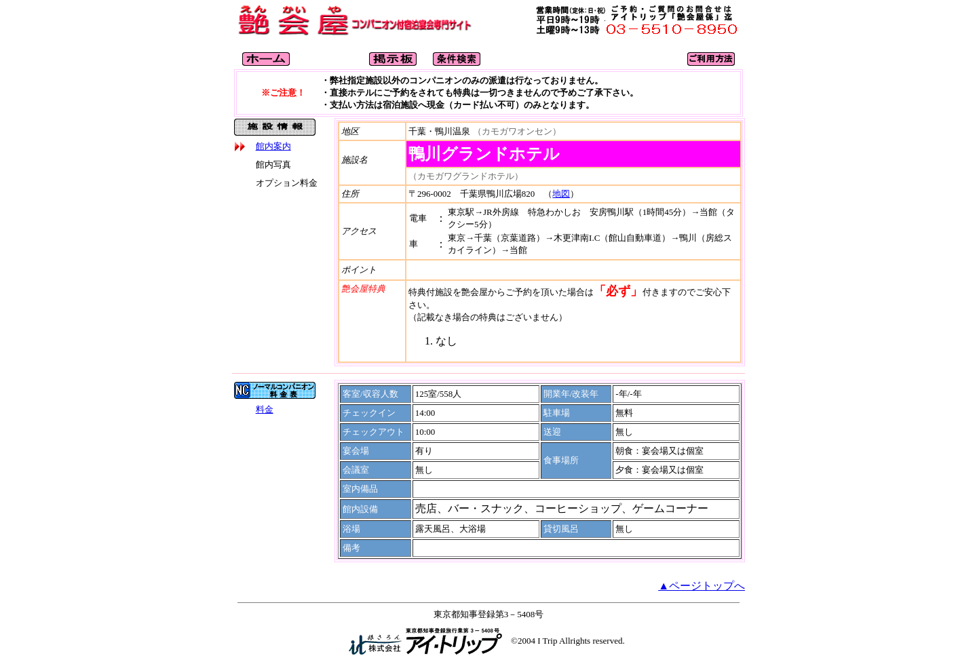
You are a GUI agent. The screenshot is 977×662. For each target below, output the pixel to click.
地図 (561, 194)
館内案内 (273, 146)
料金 (264, 409)
